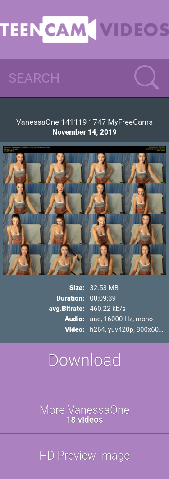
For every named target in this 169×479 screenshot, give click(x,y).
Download (84, 360)
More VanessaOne (84, 414)
